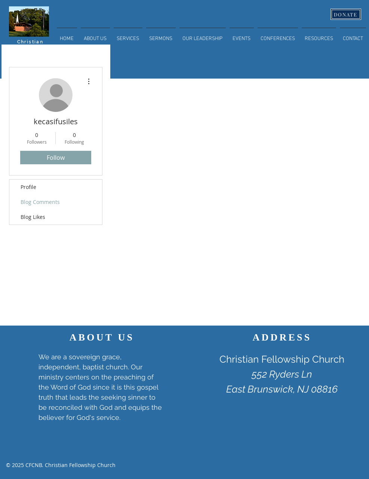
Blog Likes (33, 216)
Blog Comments (40, 201)
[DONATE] (345, 14)
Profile (28, 186)
